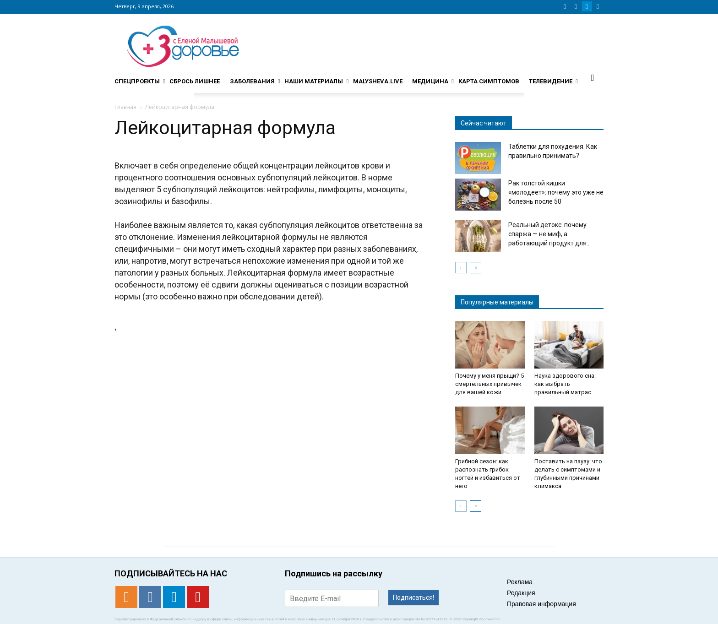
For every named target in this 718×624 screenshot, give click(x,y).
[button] (593, 77)
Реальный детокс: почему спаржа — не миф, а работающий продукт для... (549, 234)
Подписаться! (413, 597)
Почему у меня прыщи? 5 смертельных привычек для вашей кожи (489, 384)
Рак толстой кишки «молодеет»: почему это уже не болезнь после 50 (556, 192)
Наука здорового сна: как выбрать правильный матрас (565, 384)
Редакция (521, 593)
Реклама (520, 582)
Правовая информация (541, 604)
